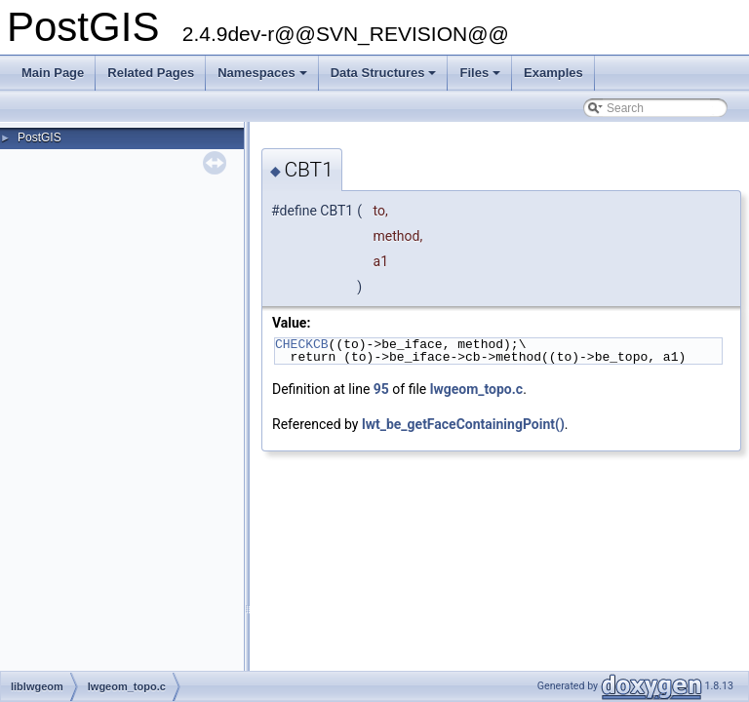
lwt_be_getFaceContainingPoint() (463, 424)
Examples (553, 72)
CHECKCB (302, 344)
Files (481, 78)
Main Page (52, 72)
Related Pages (150, 72)
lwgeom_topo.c (476, 389)
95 (381, 389)
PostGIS (39, 137)
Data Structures (385, 78)
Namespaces (263, 78)
